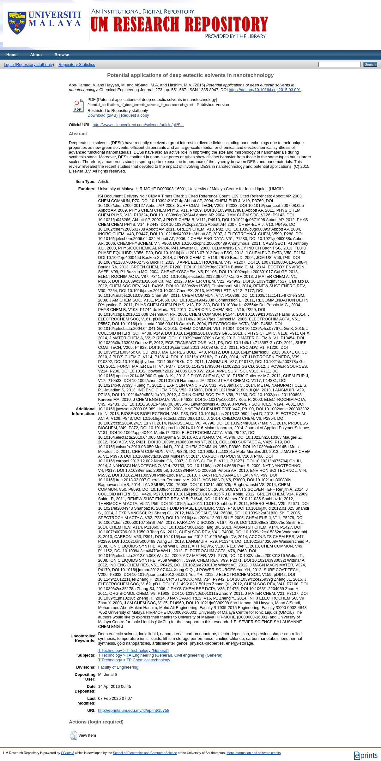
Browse (62, 54)
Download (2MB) (103, 115)
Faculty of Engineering (118, 667)
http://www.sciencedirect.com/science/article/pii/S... (138, 124)
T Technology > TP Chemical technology (134, 660)
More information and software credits (254, 753)
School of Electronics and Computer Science (145, 753)
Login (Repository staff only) (29, 64)
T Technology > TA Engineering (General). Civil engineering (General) (160, 655)
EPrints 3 (67, 753)
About (36, 54)
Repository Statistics (76, 64)
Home (12, 54)
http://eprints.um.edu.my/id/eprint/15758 (133, 710)
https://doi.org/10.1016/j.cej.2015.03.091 (265, 89)
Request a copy (135, 115)
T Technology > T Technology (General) (133, 650)
